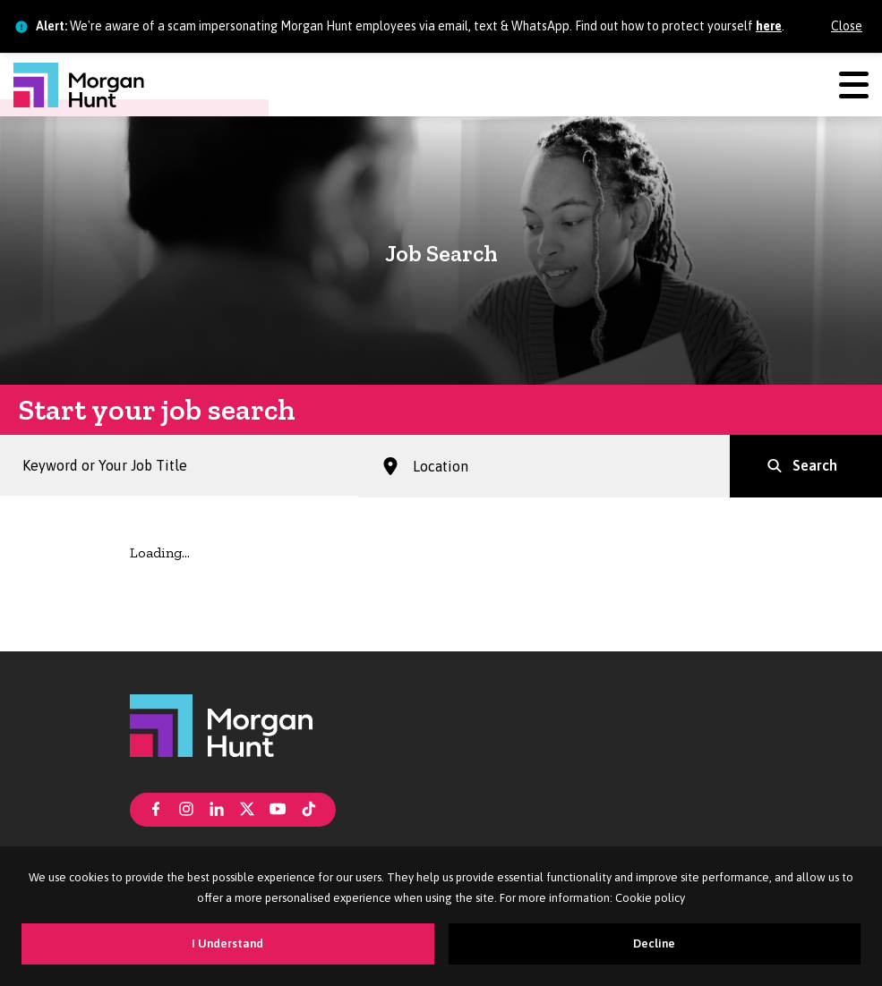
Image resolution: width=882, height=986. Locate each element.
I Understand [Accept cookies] (227, 943)
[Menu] (854, 84)
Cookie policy (650, 898)
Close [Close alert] (846, 26)
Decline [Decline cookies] (654, 943)
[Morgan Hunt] (78, 85)
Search (814, 465)
